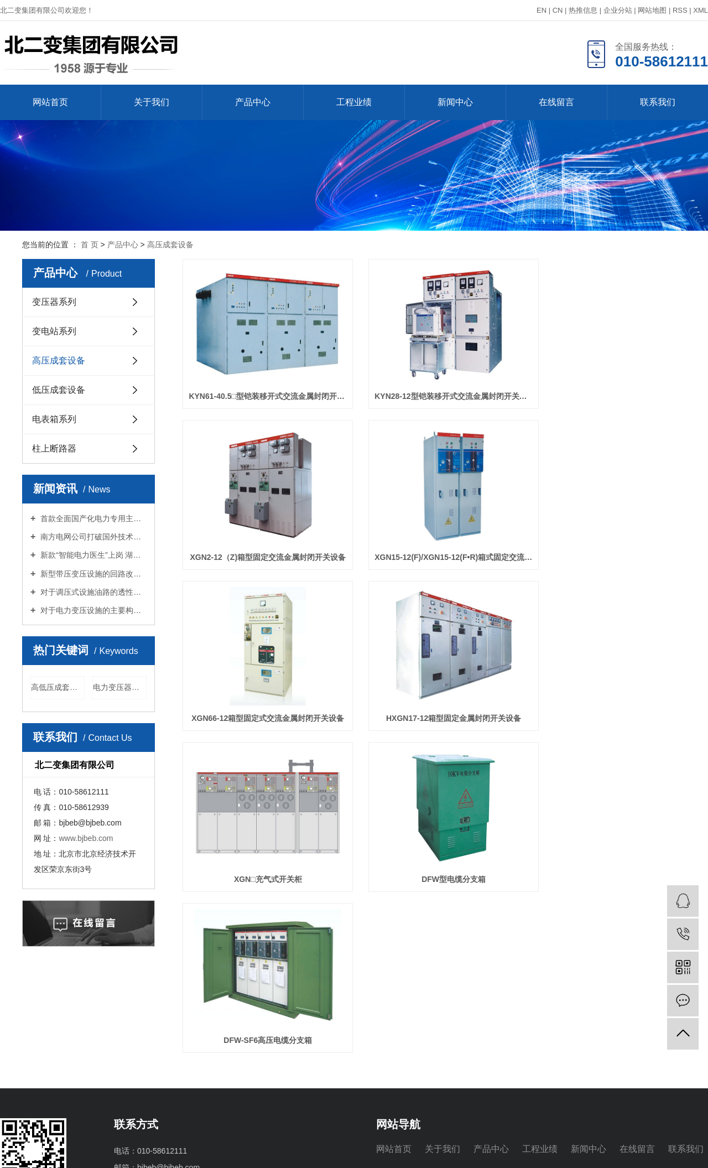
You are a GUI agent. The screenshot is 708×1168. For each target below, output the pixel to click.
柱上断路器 (54, 448)
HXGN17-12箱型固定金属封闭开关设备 (606, 537)
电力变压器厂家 (120, 687)
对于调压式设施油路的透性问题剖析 (92, 592)
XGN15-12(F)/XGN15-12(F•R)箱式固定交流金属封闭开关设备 (261, 537)
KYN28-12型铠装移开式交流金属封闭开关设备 (434, 386)
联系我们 (657, 102)
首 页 (89, 244)
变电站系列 (54, 331)
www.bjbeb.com (86, 838)
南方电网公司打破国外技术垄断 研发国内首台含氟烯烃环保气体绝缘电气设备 (92, 536)
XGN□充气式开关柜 (261, 688)
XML (700, 10)
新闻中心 (455, 102)
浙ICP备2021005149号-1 (189, 1152)
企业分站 (617, 10)
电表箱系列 (54, 419)
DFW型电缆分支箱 (434, 688)
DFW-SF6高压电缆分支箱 (607, 688)
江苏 (629, 1152)
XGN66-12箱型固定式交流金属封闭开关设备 (434, 537)
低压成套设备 (58, 389)
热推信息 (583, 10)
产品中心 (252, 102)
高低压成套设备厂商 (58, 687)
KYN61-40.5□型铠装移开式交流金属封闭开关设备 (261, 386)
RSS (680, 10)
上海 (665, 1152)
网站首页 (50, 102)
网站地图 (652, 10)
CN (558, 10)
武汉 (647, 1152)
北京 (682, 1152)
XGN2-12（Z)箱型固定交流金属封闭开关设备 (606, 386)
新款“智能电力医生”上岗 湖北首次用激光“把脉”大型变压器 (92, 555)
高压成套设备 (170, 244)
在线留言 (556, 102)
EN (541, 10)
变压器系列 (54, 302)
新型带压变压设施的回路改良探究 (92, 573)
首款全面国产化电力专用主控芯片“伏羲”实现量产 (92, 518)
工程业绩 (354, 102)
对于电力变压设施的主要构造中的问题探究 (92, 610)
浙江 (700, 1152)
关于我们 (151, 102)
